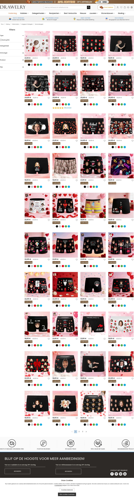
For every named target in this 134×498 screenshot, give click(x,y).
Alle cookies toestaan (67, 494)
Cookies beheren (67, 490)
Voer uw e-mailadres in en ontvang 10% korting (20, 465)
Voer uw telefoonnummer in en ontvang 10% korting (73, 465)
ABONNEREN (17, 471)
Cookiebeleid (58, 485)
